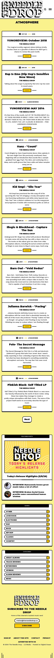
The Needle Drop (27, 44)
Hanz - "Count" (27, 146)
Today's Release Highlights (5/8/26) (27, 476)
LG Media (27, 644)
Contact (35, 638)
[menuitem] (7, 638)
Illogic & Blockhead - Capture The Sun (27, 229)
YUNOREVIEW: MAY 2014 (27, 108)
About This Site (21, 638)
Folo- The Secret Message (27, 344)
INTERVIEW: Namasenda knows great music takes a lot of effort (31, 486)
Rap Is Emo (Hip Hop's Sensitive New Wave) (27, 76)
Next (27, 419)
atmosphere (33, 140)
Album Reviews (33, 102)
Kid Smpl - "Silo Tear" (27, 186)
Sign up (7, 638)
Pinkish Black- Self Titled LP (27, 384)
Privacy (46, 638)
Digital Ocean (46, 644)
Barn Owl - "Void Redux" (27, 268)
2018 (33, 34)
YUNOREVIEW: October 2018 (27, 40)
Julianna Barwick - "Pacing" (27, 306)
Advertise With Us (27, 642)
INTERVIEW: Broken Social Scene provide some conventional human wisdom (29, 494)
